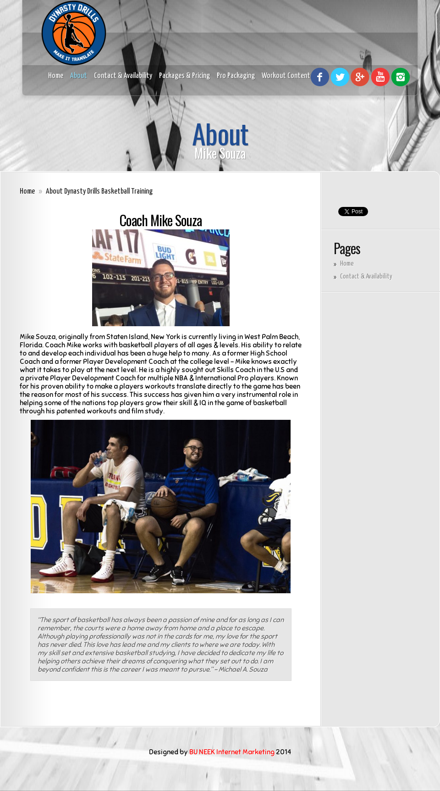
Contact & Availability (123, 76)
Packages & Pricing (184, 76)
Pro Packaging (236, 76)
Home (55, 76)
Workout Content (286, 76)
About (78, 76)
